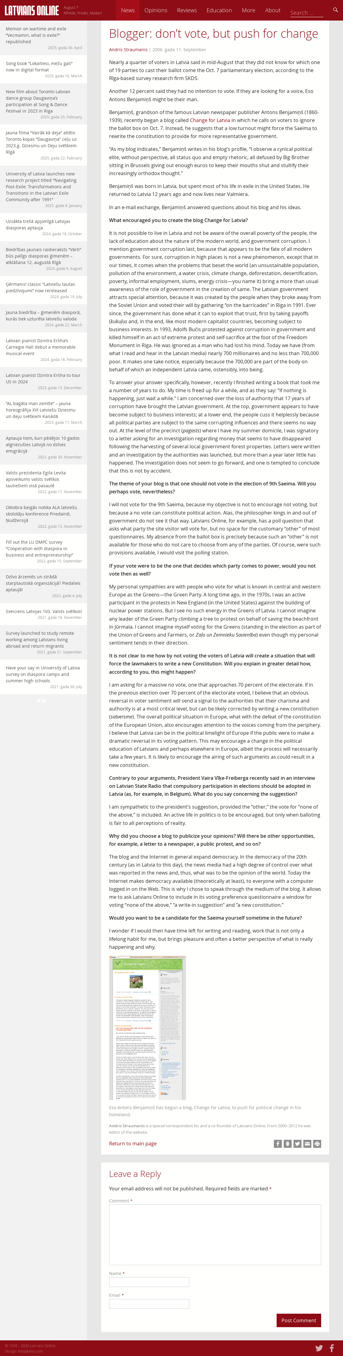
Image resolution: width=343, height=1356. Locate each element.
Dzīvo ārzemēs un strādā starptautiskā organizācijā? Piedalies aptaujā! (44, 586)
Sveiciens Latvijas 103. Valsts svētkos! (44, 614)
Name (117, 1273)
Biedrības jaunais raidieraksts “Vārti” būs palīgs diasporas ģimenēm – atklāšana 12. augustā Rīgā (44, 259)
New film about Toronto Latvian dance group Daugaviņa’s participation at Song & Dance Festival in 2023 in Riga (44, 104)
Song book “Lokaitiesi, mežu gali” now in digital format (44, 69)
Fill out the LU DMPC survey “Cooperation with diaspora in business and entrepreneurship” (44, 551)
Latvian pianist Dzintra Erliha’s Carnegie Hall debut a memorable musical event (44, 350)
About (315, 10)
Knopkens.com (30, 1351)
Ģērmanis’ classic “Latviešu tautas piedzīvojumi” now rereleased (44, 290)
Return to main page (133, 1143)
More (291, 10)
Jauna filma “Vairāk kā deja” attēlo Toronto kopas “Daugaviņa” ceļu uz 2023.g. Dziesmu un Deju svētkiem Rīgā (44, 145)
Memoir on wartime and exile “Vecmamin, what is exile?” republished (44, 38)
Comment (120, 1201)
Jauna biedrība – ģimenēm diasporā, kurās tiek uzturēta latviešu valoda (44, 318)
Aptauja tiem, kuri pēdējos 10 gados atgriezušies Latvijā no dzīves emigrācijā (44, 447)
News (170, 10)
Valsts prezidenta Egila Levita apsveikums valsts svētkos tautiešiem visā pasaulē (44, 482)
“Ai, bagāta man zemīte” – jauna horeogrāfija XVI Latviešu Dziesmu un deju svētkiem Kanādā (44, 412)
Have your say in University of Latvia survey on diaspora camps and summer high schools (44, 677)
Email (116, 1295)
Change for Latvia (210, 120)
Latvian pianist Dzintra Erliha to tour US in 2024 (44, 381)
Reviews (229, 10)
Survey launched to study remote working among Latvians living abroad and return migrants (44, 642)
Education (262, 10)
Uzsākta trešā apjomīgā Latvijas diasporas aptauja (44, 227)
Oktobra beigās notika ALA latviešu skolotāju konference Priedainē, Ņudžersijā (44, 516)
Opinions (198, 10)
